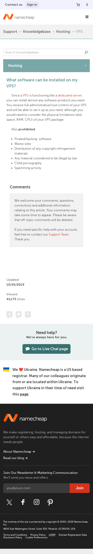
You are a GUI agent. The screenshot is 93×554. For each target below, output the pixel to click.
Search (86, 52)
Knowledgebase (36, 31)
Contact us (13, 4)
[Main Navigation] (87, 16)
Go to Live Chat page (46, 349)
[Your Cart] (78, 4)
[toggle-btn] (85, 65)
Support (10, 31)
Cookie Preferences (36, 537)
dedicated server (70, 95)
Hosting (63, 31)
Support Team (59, 234)
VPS (79, 31)
